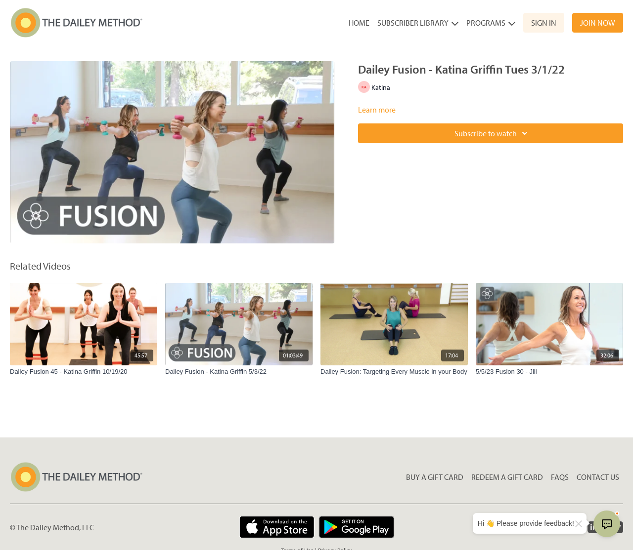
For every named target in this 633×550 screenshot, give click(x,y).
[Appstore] (277, 527)
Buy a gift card (434, 477)
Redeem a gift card (507, 477)
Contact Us (598, 477)
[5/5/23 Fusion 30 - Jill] (549, 372)
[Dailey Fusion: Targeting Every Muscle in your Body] (394, 372)
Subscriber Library (417, 23)
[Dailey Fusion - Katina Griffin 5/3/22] (239, 372)
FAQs (560, 477)
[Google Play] (356, 527)
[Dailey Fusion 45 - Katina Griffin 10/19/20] (83, 372)
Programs (490, 23)
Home (359, 23)
